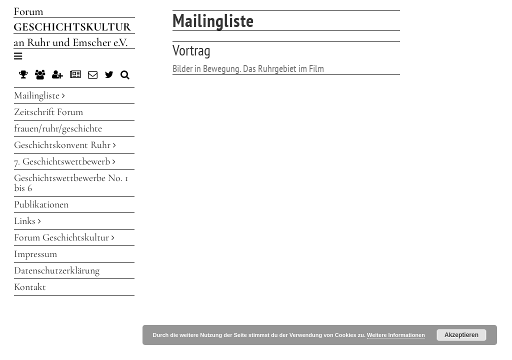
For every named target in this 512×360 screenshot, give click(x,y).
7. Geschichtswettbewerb (65, 162)
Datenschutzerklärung (57, 270)
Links (27, 221)
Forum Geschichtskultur (64, 238)
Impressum (35, 254)
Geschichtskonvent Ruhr (65, 145)
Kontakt (30, 287)
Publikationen (41, 204)
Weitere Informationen (396, 335)
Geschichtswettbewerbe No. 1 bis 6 (71, 183)
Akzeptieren (461, 335)
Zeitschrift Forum (48, 112)
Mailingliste (39, 96)
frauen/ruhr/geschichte (58, 128)
